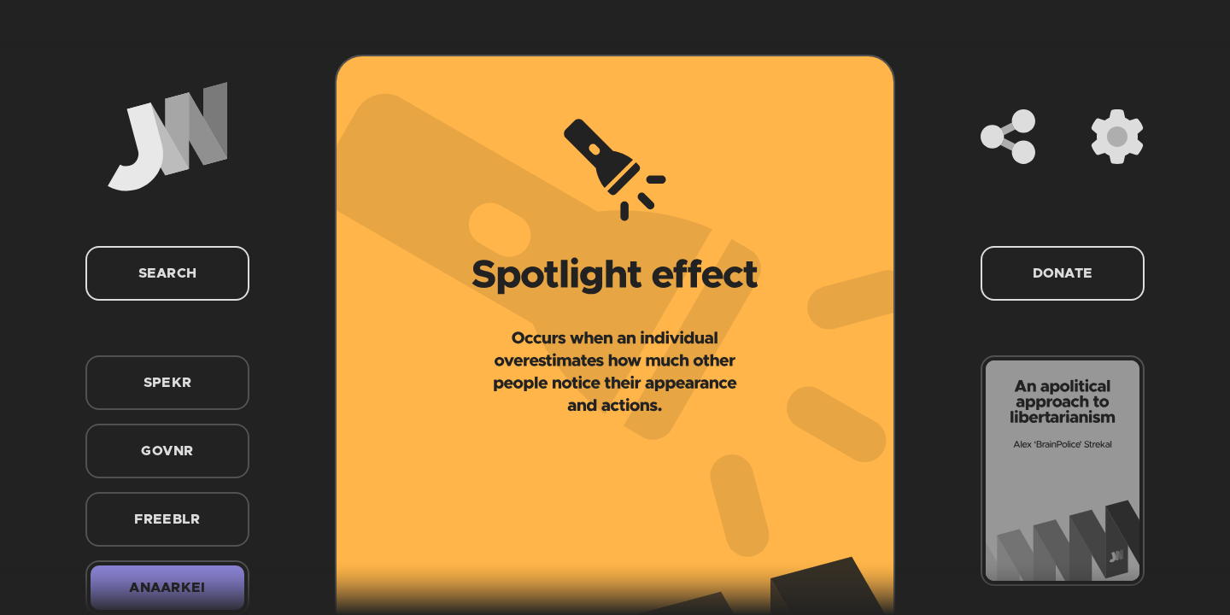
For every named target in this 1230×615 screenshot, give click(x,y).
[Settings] (1117, 136)
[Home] (167, 136)
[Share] (1008, 136)
